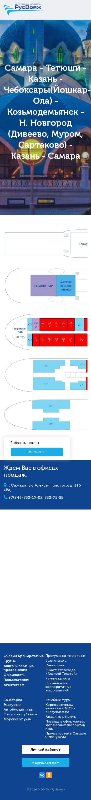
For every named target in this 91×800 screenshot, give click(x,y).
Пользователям (16, 680)
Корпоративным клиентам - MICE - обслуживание (61, 708)
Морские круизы (17, 719)
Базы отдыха (56, 660)
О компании (14, 675)
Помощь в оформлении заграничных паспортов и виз (65, 725)
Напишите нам (45, 762)
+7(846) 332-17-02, (26, 497)
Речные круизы (58, 678)
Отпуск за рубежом (20, 714)
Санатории (55, 665)
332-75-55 (54, 497)
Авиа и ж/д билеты (61, 716)
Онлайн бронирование (24, 656)
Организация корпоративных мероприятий (58, 686)
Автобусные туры (18, 709)
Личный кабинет (45, 749)
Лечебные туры (58, 700)
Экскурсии (12, 705)
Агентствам (14, 685)
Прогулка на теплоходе (65, 656)
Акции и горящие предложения (19, 668)
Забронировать (37, 452)
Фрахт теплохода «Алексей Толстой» (61, 671)
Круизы (10, 661)
